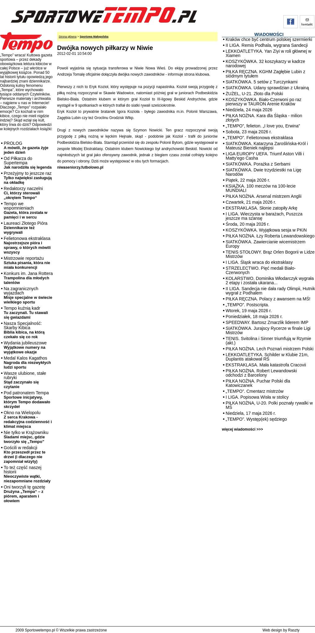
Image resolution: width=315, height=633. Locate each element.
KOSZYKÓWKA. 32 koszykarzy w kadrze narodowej (265, 63)
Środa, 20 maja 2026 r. (248, 224)
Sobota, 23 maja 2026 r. (249, 131)
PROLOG (26, 148)
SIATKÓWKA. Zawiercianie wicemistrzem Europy (265, 244)
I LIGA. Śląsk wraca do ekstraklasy (259, 262)
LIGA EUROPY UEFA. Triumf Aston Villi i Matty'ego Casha (265, 156)
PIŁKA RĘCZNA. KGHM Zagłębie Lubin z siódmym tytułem (265, 73)
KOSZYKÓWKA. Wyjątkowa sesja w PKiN (266, 230)
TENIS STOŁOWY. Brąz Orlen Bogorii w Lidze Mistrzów (270, 254)
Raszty (293, 630)
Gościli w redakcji (24, 454)
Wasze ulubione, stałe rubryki (25, 380)
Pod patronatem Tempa (27, 399)
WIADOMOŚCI (268, 34)
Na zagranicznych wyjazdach (28, 295)
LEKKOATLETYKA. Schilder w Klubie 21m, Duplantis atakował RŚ (267, 356)
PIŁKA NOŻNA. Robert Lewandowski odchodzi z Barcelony (261, 373)
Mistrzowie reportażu (27, 263)
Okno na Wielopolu (28, 419)
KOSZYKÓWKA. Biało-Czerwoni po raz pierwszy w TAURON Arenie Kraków (263, 101)
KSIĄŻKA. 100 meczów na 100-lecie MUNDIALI (261, 188)
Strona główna (68, 36)
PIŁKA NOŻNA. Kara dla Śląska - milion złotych (264, 117)
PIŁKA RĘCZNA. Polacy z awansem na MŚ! (268, 298)
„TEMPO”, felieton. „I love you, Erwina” (263, 125)
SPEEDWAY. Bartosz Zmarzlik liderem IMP (267, 322)
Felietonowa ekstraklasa (27, 245)
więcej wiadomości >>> (242, 429)
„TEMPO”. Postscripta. (247, 304)
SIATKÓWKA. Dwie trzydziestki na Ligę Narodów (263, 172)
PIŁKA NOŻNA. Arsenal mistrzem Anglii (263, 196)
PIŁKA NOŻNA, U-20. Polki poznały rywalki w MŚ (269, 405)
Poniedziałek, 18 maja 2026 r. (254, 316)
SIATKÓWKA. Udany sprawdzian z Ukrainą (267, 87)
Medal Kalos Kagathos (27, 363)
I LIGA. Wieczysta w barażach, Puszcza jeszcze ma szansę (264, 216)
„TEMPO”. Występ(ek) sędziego (256, 419)
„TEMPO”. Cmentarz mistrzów (255, 391)
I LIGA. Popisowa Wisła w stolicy (257, 397)
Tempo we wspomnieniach (25, 210)
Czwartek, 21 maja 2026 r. (251, 202)
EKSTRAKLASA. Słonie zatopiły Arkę (261, 208)
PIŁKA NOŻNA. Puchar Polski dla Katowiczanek (258, 383)
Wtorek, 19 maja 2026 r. (249, 310)
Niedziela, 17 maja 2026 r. (251, 413)
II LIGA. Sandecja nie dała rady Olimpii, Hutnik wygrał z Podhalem (270, 290)
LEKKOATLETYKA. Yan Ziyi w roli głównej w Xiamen (268, 53)
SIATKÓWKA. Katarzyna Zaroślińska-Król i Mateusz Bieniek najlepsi (267, 145)
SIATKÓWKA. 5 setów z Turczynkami (262, 81)
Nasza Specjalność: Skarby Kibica (24, 330)
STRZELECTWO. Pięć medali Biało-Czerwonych (261, 270)
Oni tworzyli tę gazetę (24, 494)
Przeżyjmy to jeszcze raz (28, 178)
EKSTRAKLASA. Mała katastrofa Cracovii (266, 364)
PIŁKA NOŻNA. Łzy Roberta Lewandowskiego (270, 235)
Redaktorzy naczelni (23, 193)
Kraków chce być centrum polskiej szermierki (269, 39)
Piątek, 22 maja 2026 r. (248, 180)
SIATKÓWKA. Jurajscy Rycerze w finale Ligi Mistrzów (268, 330)
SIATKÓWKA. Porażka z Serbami (258, 164)
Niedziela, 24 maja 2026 (249, 109)
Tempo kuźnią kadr (26, 313)
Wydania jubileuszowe (25, 347)
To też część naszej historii (27, 474)
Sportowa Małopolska (94, 36)
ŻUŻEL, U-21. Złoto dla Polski (254, 93)
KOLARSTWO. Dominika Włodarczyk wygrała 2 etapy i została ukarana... (270, 280)
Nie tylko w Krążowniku (26, 437)
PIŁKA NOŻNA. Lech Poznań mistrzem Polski (269, 348)
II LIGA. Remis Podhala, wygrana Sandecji (267, 45)
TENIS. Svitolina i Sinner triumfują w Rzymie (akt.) (268, 340)
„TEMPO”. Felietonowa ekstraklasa (259, 137)
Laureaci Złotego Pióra (25, 228)
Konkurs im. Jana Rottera (28, 278)
